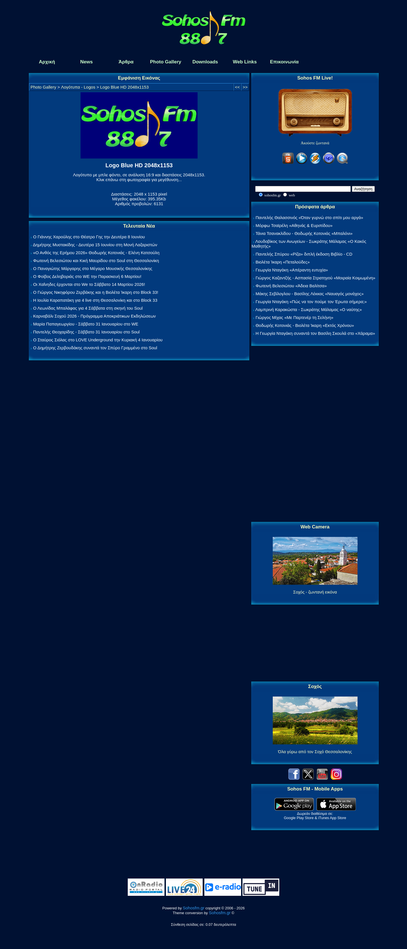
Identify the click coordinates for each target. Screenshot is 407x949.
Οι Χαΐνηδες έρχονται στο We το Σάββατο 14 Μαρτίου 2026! (89, 284)
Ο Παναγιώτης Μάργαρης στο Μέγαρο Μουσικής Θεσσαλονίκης (92, 268)
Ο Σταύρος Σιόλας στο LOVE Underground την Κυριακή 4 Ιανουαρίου (98, 339)
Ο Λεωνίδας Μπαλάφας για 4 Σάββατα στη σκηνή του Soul (88, 308)
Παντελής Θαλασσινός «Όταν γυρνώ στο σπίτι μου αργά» (309, 217)
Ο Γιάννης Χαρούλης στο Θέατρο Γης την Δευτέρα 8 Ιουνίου (89, 236)
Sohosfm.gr (194, 907)
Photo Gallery (43, 87)
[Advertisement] (315, 434)
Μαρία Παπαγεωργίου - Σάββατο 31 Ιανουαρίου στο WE (85, 324)
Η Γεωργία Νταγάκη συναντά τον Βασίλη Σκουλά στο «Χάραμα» (315, 333)
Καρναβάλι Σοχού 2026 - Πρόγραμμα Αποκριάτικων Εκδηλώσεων (94, 316)
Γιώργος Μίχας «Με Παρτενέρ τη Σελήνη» (294, 317)
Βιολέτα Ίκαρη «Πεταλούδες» (283, 262)
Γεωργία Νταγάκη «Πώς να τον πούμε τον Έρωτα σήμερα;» (311, 301)
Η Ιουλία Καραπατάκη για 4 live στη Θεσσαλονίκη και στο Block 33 (95, 300)
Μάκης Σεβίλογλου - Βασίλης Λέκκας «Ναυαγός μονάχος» (309, 293)
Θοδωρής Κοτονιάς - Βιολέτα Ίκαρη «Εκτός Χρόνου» (305, 325)
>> (245, 87)
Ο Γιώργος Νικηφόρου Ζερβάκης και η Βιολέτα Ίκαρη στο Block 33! (95, 292)
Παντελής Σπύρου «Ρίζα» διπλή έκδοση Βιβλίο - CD (304, 254)
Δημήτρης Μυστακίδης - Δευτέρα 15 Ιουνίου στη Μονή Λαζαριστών (95, 244)
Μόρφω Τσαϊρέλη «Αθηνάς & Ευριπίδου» (294, 225)
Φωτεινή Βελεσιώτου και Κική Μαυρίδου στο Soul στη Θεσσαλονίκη (96, 260)
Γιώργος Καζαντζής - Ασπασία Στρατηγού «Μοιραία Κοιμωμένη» (315, 277)
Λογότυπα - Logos (78, 87)
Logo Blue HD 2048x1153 (124, 87)
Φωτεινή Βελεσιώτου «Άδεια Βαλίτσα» (291, 285)
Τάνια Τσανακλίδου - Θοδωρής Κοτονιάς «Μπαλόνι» (304, 233)
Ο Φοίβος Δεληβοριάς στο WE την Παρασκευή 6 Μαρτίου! (87, 276)
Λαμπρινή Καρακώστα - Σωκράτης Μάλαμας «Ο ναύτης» (308, 309)
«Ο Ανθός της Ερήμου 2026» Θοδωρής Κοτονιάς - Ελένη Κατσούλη (96, 252)
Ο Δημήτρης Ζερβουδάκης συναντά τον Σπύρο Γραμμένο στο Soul (95, 347)
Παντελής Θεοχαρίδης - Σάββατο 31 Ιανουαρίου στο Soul (86, 331)
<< (237, 87)
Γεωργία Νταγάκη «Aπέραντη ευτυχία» (292, 269)
